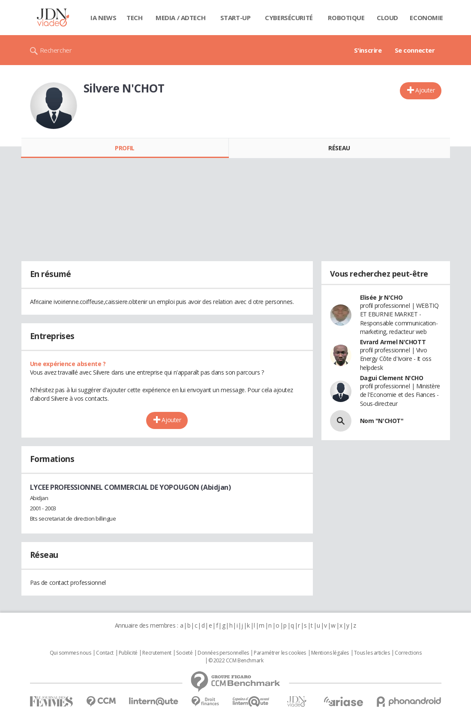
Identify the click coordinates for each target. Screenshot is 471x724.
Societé (184, 653)
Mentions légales (330, 653)
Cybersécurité (289, 17)
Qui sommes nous (70, 653)
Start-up (235, 17)
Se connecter (415, 50)
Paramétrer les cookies (280, 653)
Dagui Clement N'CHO (391, 378)
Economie (426, 17)
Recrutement (156, 653)
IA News (103, 17)
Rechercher (56, 50)
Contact (105, 653)
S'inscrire (368, 50)
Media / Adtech (180, 17)
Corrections (408, 653)
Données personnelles (223, 653)
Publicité (128, 653)
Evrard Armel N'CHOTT (393, 342)
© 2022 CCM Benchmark (236, 661)
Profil (124, 148)
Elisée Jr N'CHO (381, 297)
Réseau (339, 148)
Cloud (387, 17)
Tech (134, 17)
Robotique (346, 17)
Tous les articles (372, 653)
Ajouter (425, 90)
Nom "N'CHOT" (382, 421)
